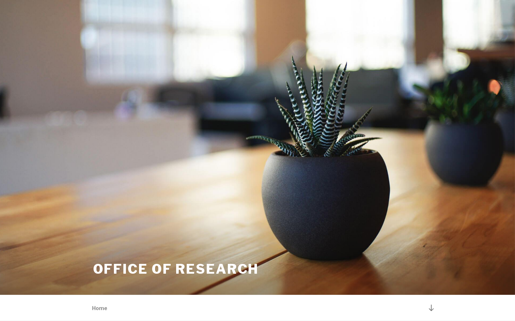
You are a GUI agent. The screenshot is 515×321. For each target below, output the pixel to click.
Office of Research (176, 269)
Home (99, 308)
